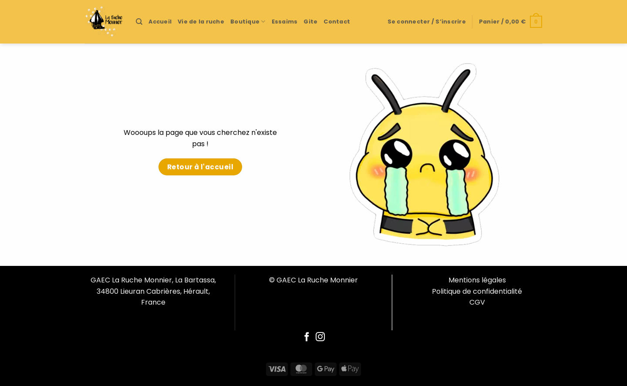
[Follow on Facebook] (306, 337)
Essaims (285, 21)
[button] (427, 22)
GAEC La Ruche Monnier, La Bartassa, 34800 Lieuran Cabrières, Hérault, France (153, 291)
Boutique (248, 21)
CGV (477, 302)
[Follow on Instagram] (320, 337)
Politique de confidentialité (477, 291)
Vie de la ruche (201, 21)
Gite (310, 21)
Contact (337, 21)
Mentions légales (477, 280)
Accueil (160, 21)
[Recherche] (139, 21)
